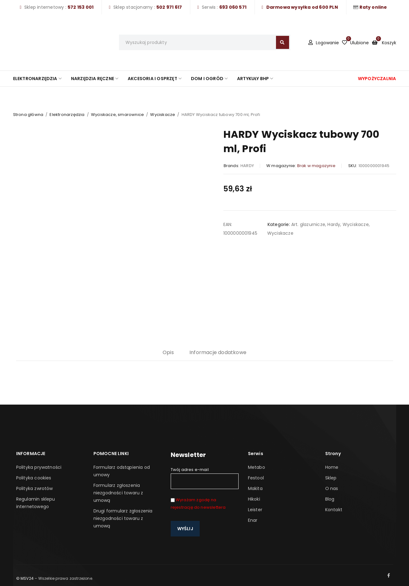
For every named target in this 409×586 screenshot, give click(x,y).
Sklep (331, 478)
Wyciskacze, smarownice (117, 115)
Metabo (256, 467)
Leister (255, 510)
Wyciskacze (162, 115)
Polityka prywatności (39, 467)
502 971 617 (169, 7)
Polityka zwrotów (34, 488)
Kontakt (333, 510)
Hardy (333, 224)
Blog (330, 499)
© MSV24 (25, 578)
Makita (255, 488)
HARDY (247, 166)
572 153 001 (80, 7)
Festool (256, 478)
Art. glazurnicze (308, 224)
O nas (331, 488)
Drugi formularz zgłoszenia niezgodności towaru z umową (123, 518)
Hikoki (254, 499)
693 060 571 (232, 7)
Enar (253, 520)
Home (332, 467)
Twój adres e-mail (205, 478)
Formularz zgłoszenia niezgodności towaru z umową (118, 492)
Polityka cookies (33, 478)
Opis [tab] (168, 352)
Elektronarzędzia (67, 115)
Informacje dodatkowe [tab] (217, 352)
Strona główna (28, 115)
